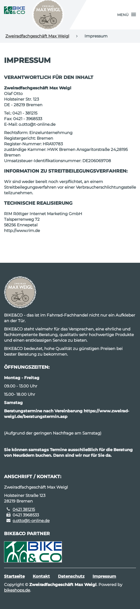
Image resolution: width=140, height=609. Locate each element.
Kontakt (41, 576)
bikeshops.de (17, 590)
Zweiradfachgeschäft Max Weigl (37, 36)
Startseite (14, 576)
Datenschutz (71, 576)
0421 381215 (24, 509)
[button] (126, 15)
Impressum (104, 576)
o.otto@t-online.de (31, 520)
